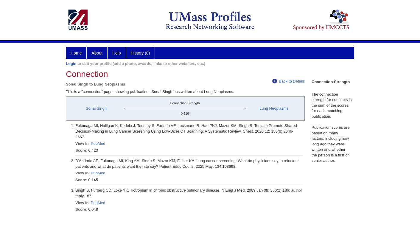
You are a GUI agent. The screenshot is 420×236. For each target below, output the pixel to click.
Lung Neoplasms (274, 108)
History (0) (140, 53)
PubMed (98, 143)
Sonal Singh (96, 108)
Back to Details (288, 81)
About (96, 53)
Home (76, 53)
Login (71, 63)
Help (116, 53)
